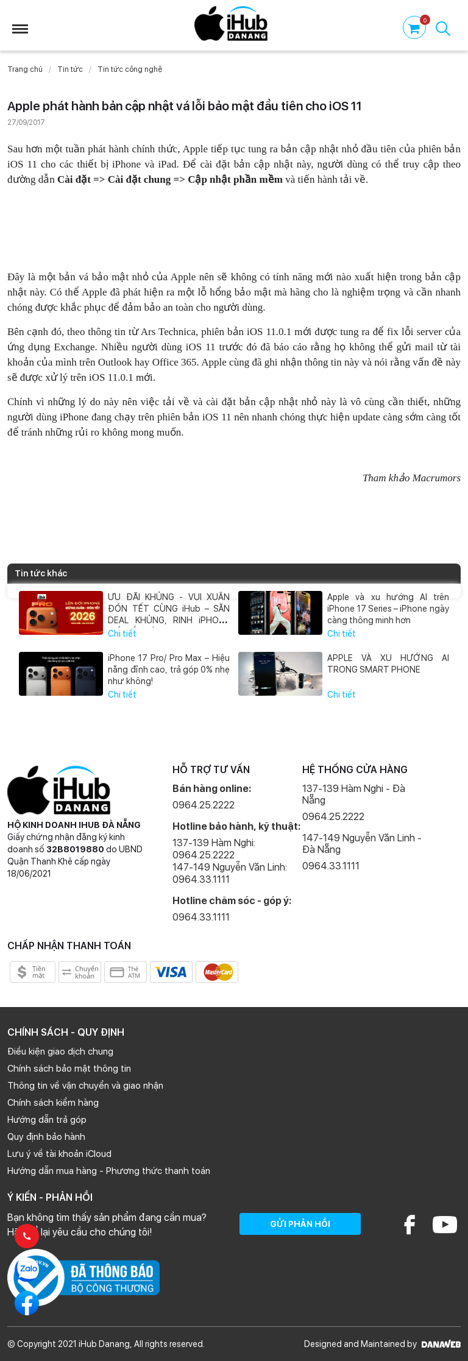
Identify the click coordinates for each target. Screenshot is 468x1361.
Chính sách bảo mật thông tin (69, 1068)
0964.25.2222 (203, 805)
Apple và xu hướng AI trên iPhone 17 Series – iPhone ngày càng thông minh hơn (387, 608)
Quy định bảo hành (46, 1136)
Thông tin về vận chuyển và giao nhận (85, 1085)
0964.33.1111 (201, 917)
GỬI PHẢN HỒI (300, 1224)
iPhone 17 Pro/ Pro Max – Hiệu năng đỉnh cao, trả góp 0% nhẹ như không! (168, 669)
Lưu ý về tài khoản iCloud (59, 1153)
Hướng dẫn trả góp (47, 1119)
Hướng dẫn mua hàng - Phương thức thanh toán (108, 1170)
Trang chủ (25, 69)
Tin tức (70, 69)
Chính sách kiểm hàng (53, 1102)
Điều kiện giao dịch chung (60, 1051)
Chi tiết (122, 633)
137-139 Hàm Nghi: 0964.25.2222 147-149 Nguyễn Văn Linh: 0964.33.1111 (229, 861)
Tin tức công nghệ (130, 69)
